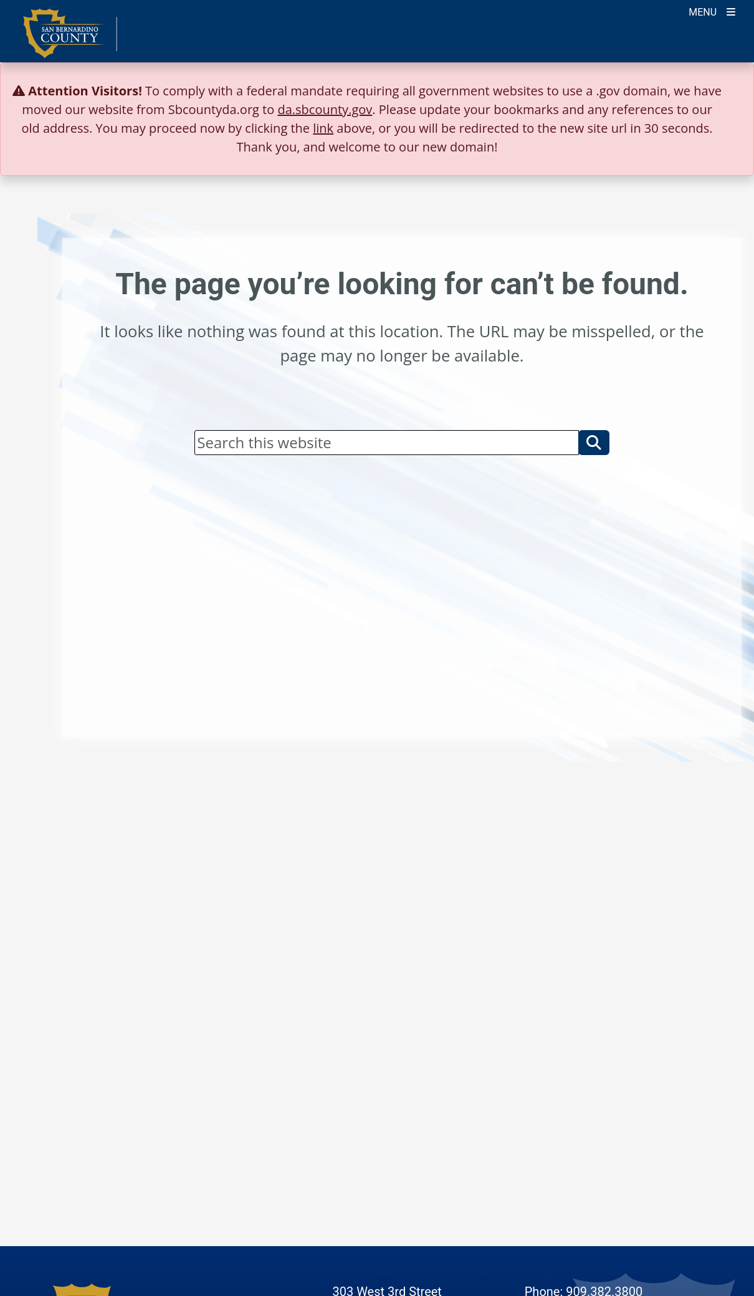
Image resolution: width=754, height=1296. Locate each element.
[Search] (386, 442)
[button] (593, 442)
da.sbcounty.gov (324, 109)
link (323, 128)
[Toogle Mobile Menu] (712, 11)
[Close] (725, 91)
